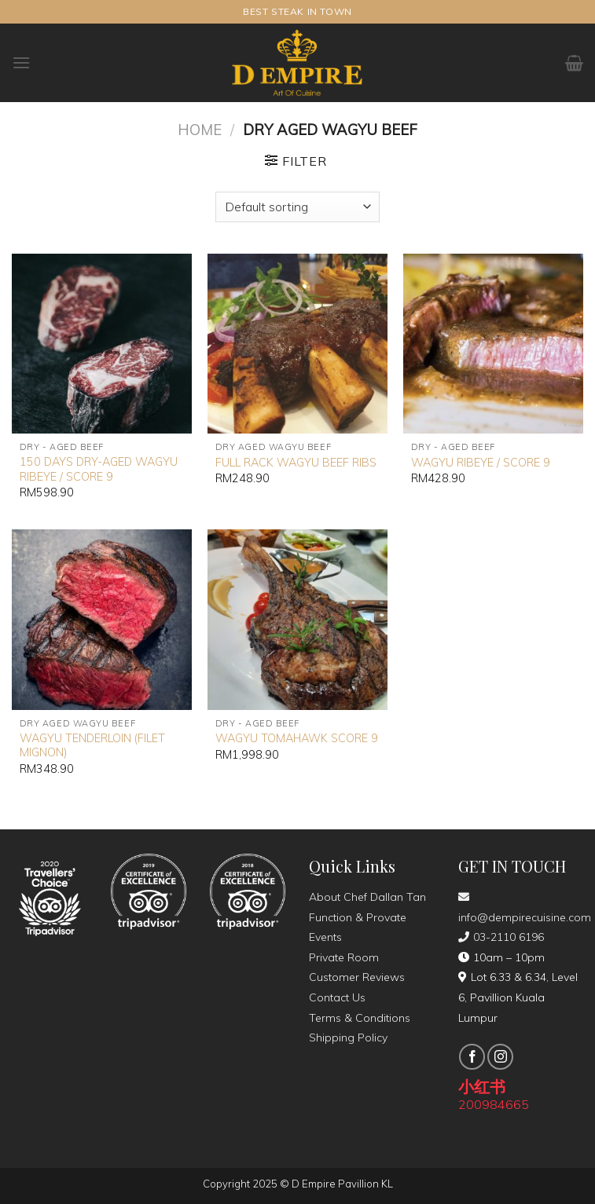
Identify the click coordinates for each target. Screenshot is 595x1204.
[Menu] (21, 62)
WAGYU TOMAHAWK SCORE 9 (296, 738)
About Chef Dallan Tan (367, 897)
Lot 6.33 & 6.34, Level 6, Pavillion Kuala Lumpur (518, 997)
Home (200, 130)
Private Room (344, 957)
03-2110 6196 (501, 937)
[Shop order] (297, 207)
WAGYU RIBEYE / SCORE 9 (480, 463)
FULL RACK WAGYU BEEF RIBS (295, 463)
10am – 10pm (501, 957)
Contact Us (337, 997)
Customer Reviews (357, 977)
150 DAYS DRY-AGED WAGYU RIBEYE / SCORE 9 (99, 469)
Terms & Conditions (359, 1018)
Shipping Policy (348, 1037)
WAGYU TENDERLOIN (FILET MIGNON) (92, 745)
